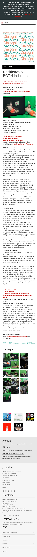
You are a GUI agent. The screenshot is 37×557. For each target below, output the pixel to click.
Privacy (18, 551)
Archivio (6, 441)
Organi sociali (18, 536)
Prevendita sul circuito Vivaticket (11, 515)
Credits (4, 487)
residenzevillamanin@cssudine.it (24, 144)
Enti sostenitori (18, 540)
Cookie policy (18, 547)
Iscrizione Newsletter (13, 453)
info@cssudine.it (6, 482)
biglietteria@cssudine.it (8, 506)
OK (10, 6)
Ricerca (6, 447)
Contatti (18, 543)
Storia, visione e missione (18, 532)
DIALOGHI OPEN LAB (10, 290)
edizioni (8, 66)
